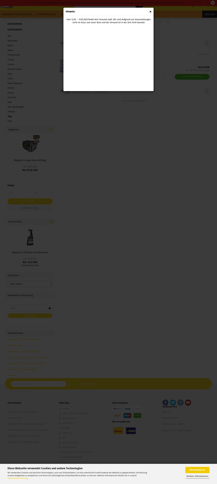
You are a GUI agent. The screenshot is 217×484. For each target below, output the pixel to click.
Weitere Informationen (197, 476)
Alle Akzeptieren (197, 470)
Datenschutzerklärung (17, 478)
